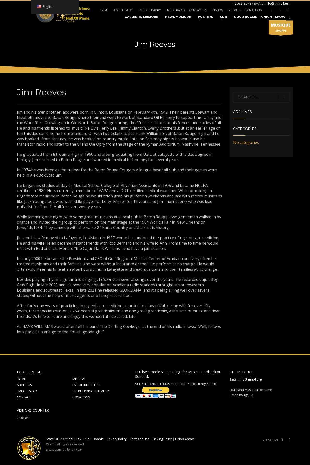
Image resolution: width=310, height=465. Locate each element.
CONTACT (24, 397)
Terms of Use (139, 439)
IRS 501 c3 (234, 10)
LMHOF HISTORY (150, 10)
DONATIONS (253, 10)
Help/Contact (184, 439)
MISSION (217, 10)
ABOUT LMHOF (123, 10)
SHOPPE (281, 28)
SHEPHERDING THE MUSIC (91, 391)
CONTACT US (198, 10)
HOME (104, 10)
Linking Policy (162, 439)
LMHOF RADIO (175, 10)
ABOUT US (24, 385)
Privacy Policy (117, 439)
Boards (98, 439)
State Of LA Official (59, 439)
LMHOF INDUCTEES (86, 385)
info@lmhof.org (277, 3)
